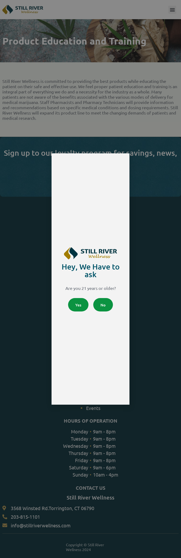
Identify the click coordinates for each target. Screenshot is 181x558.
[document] (90, 279)
